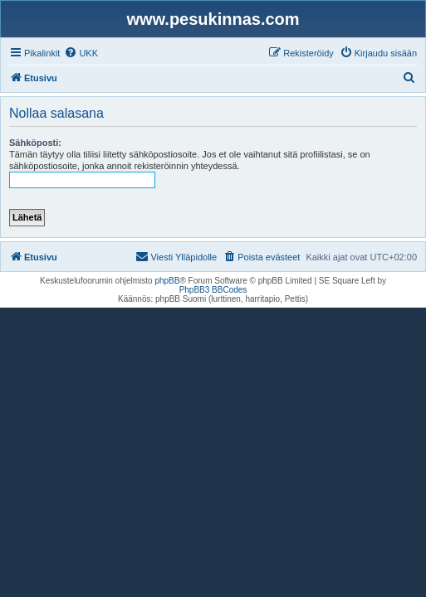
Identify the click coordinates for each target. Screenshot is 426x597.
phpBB (166, 280)
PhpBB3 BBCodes (213, 289)
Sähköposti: (35, 143)
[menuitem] (81, 53)
